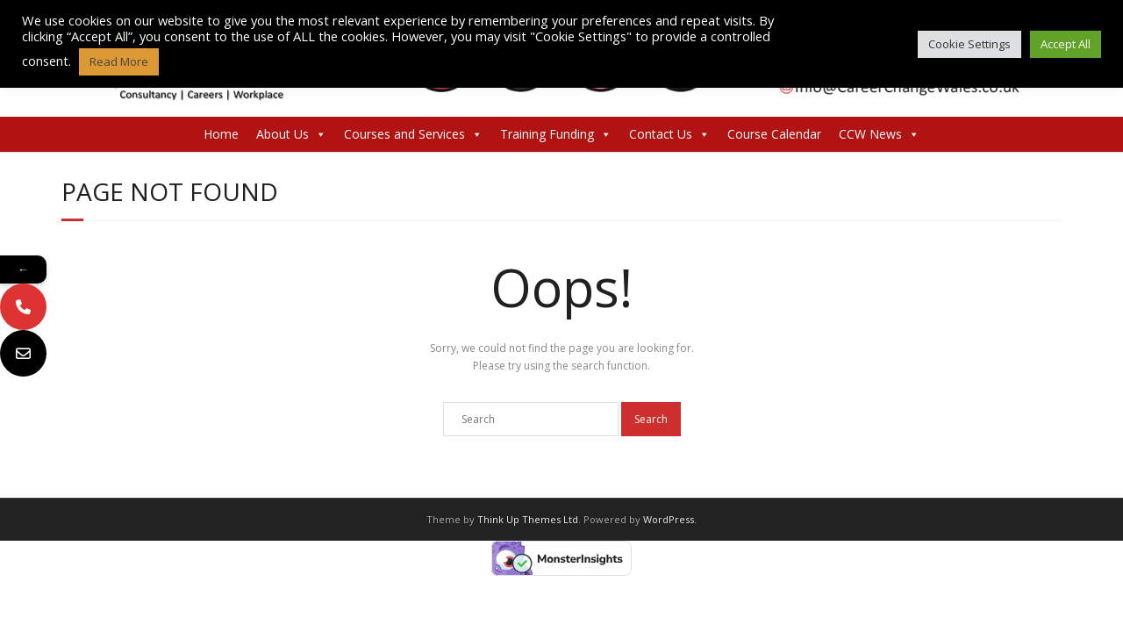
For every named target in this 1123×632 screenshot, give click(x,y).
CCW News (879, 134)
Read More (118, 61)
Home (221, 134)
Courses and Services (413, 134)
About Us (291, 134)
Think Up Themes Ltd (527, 519)
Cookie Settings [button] (969, 44)
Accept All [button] (1066, 44)
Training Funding (556, 134)
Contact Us (669, 134)
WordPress (668, 519)
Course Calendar (774, 134)
